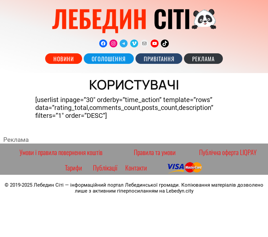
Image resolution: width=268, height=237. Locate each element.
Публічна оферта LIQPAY (227, 152)
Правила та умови (155, 152)
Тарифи (73, 167)
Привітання (159, 59)
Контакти (136, 167)
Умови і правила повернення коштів (61, 152)
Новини (63, 59)
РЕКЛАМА (203, 59)
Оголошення (109, 59)
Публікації (105, 167)
